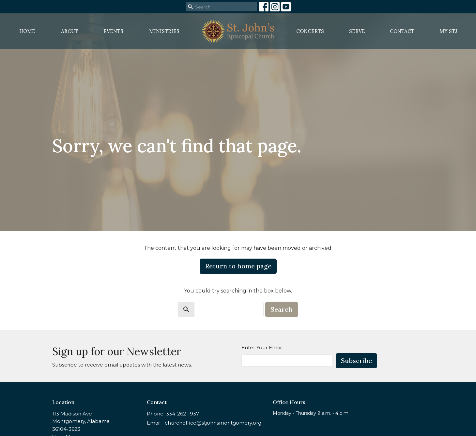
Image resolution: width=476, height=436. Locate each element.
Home (27, 31)
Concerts (310, 31)
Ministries (164, 31)
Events (113, 31)
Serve (357, 31)
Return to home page (238, 266)
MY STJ (448, 31)
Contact (402, 31)
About (69, 31)
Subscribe (356, 360)
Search (281, 309)
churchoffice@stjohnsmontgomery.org (213, 423)
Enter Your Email (262, 347)
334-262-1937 (182, 414)
